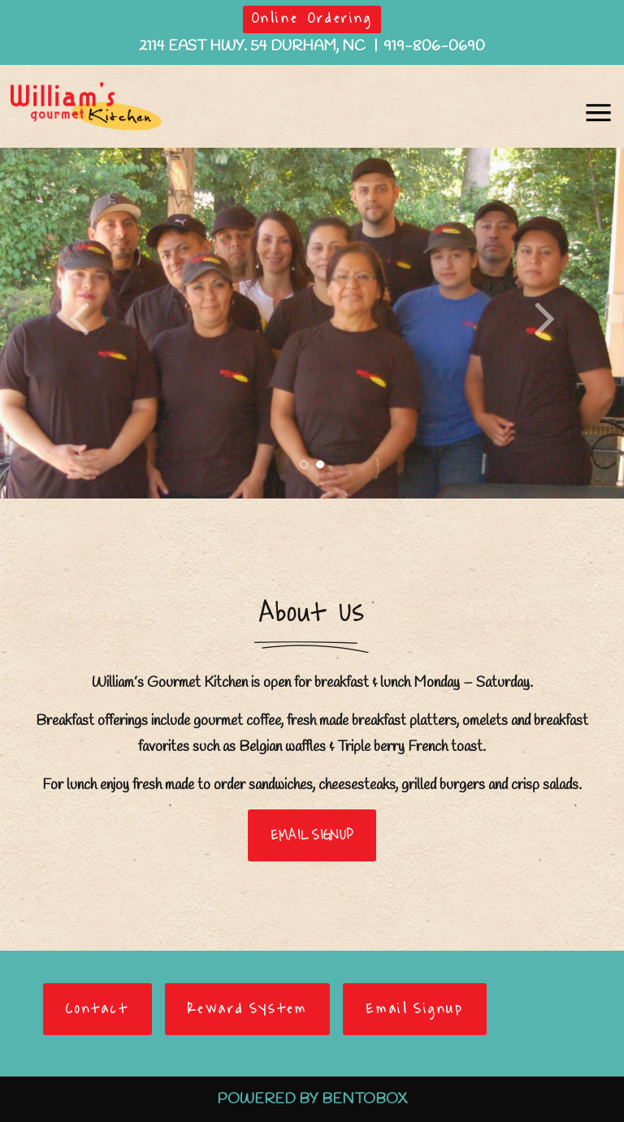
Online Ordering (312, 18)
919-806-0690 (434, 46)
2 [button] (320, 464)
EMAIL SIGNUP (312, 835)
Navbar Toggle (594, 105)
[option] (312, 323)
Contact (97, 1009)
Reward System (248, 1009)
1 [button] (304, 464)
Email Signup (414, 1009)
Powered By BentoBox (312, 1099)
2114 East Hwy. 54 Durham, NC (253, 46)
